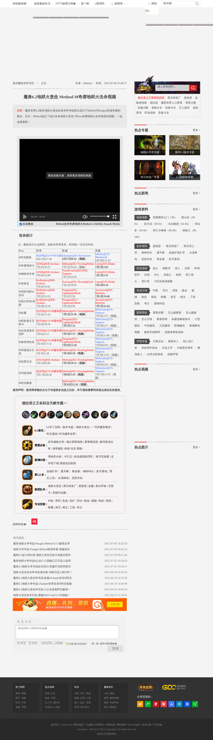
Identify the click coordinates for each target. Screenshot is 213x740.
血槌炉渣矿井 (177, 252)
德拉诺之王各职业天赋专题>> (44, 403)
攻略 (23, 698)
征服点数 (143, 107)
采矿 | (73, 500)
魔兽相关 (108, 687)
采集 (175, 290)
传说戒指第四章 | (84, 456)
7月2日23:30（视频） (74, 314)
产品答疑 (157, 724)
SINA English (134, 724)
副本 (55, 12)
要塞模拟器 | (92, 441)
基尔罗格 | (102, 486)
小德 (88, 698)
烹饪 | (80, 500)
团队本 (56, 702)
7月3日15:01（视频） (107, 354)
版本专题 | (68, 427)
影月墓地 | (103, 471)
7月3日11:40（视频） (107, 335)
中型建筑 (149, 325)
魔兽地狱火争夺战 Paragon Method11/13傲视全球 (41, 543)
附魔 (163, 297)
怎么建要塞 (174, 312)
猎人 (177, 268)
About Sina (67, 724)
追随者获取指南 (174, 332)
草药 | (58, 500)
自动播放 (26, 224)
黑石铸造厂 (174, 97)
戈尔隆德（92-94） (179, 224)
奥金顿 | (77, 471)
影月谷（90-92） (154, 224)
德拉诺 (154, 102)
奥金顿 (161, 259)
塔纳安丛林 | (56, 456)
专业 (101, 12)
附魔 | (51, 507)
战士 (155, 268)
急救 (137, 303)
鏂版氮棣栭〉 (21, 3)
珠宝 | (58, 507)
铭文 (183, 297)
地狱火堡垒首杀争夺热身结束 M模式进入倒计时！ (42, 572)
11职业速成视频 (163, 281)
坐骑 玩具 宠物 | (73, 448)
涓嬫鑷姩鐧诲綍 (76, 644)
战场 (57, 707)
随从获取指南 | (76, 441)
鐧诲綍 (151, 7)
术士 (156, 274)
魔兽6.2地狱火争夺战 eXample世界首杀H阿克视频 (42, 583)
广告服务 (89, 724)
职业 (86, 12)
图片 (170, 20)
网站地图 (78, 724)
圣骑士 (167, 274)
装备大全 (163, 112)
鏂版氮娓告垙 (42, 3)
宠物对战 (159, 303)
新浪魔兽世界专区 (23, 83)
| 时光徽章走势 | (67, 433)
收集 (47, 698)
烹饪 (165, 290)
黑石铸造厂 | (71, 486)
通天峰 (161, 252)
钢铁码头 (146, 252)
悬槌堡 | (84, 486)
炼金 (184, 290)
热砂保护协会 (149, 347)
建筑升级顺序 (152, 332)
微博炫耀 (114, 698)
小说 (106, 693)
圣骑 (88, 702)
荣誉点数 (190, 102)
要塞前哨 (162, 319)
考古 (147, 303)
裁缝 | (94, 500)
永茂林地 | (64, 478)
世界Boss (49, 707)
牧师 (178, 274)
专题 (200, 20)
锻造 (154, 297)
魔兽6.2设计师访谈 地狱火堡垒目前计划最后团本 (42, 555)
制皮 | (102, 500)
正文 (43, 83)
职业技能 (150, 112)
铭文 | (66, 507)
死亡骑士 (84, 707)
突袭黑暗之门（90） (165, 217)
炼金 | (87, 500)
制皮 (144, 297)
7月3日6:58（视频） (74, 353)
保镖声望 (172, 354)
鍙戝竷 (115, 648)
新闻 (17, 693)
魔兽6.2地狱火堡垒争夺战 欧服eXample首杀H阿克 (42, 578)
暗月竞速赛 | (103, 456)
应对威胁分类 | (57, 441)
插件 (106, 707)
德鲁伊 (167, 268)
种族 (47, 693)
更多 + (196, 130)
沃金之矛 (167, 347)
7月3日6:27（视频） (107, 325)
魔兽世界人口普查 (171, 102)
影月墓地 (174, 259)
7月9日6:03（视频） (107, 345)
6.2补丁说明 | (53, 427)
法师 (187, 268)
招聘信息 (110, 724)
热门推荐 (20, 687)
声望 (23, 707)
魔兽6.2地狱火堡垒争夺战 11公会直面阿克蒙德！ (42, 589)
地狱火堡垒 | (82, 427)
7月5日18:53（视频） (74, 363)
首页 (40, 12)
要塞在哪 (158, 312)
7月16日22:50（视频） (75, 384)
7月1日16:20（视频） (74, 267)
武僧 (147, 274)
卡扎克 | (69, 456)
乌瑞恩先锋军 (185, 347)
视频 (185, 20)
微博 (106, 698)
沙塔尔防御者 (155, 354)
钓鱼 (155, 290)
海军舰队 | (58, 448)
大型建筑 (164, 325)
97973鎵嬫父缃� (66, 3)
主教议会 (158, 341)
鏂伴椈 (167, 3)
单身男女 (114, 702)
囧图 (106, 702)
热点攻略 (49, 687)
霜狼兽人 (173, 341)
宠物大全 (156, 107)
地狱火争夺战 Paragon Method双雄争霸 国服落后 (41, 549)
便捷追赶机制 (68, 463)
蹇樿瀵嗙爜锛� (108, 643)
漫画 (112, 693)
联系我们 (99, 724)
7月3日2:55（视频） (107, 315)
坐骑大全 (170, 107)
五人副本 (184, 107)
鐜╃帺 (85, 3)
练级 (71, 12)
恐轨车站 (146, 259)
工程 (192, 297)
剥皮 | (66, 500)
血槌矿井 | (53, 471)
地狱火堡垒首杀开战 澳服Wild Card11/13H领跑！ (41, 595)
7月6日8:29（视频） (107, 364)
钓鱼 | (51, 500)
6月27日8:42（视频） (74, 258)
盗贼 (76, 698)
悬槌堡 (188, 97)
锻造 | (109, 500)
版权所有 (111, 734)
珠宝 (173, 297)
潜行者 (145, 281)
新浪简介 (55, 724)
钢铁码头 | (89, 471)
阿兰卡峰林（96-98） (165, 230)
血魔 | (92, 486)
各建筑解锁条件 (181, 319)
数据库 (154, 20)
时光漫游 (52, 433)
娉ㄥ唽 (95, 643)
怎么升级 (146, 319)
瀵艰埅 (100, 3)
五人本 (48, 702)
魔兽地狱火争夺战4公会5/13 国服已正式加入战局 (42, 560)
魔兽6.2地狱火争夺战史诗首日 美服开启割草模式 (42, 566)
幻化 (53, 693)
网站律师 (121, 724)
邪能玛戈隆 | (60, 492)
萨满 (76, 707)
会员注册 (146, 724)
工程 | (73, 507)
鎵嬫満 (119, 3)
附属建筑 (179, 325)
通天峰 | (66, 471)
